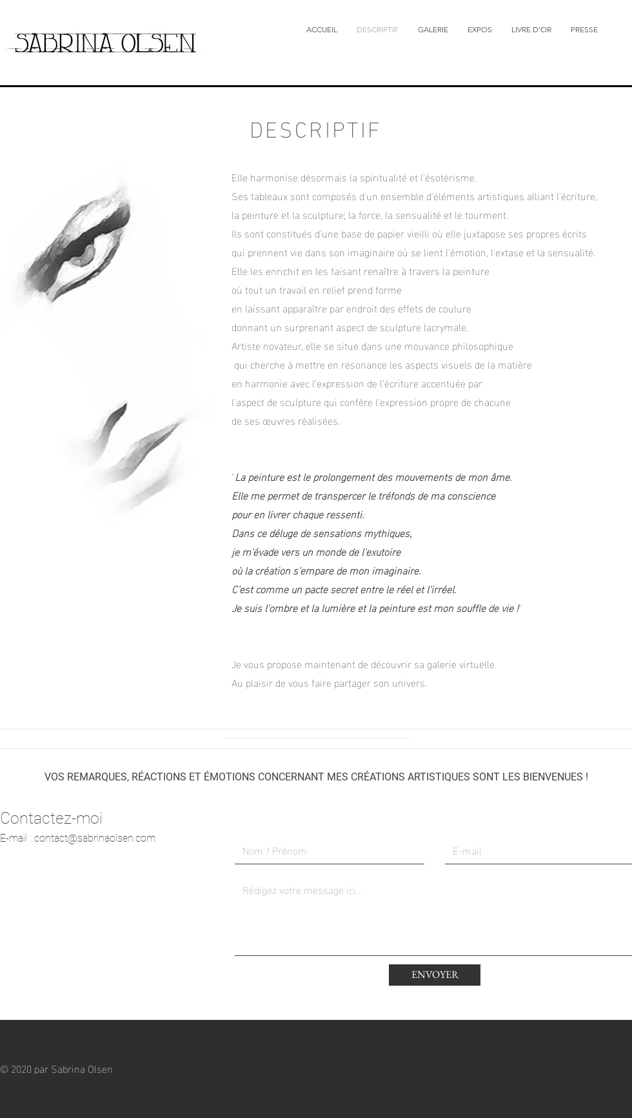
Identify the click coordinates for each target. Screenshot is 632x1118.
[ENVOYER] (434, 975)
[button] (433, 30)
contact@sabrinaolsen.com (94, 838)
